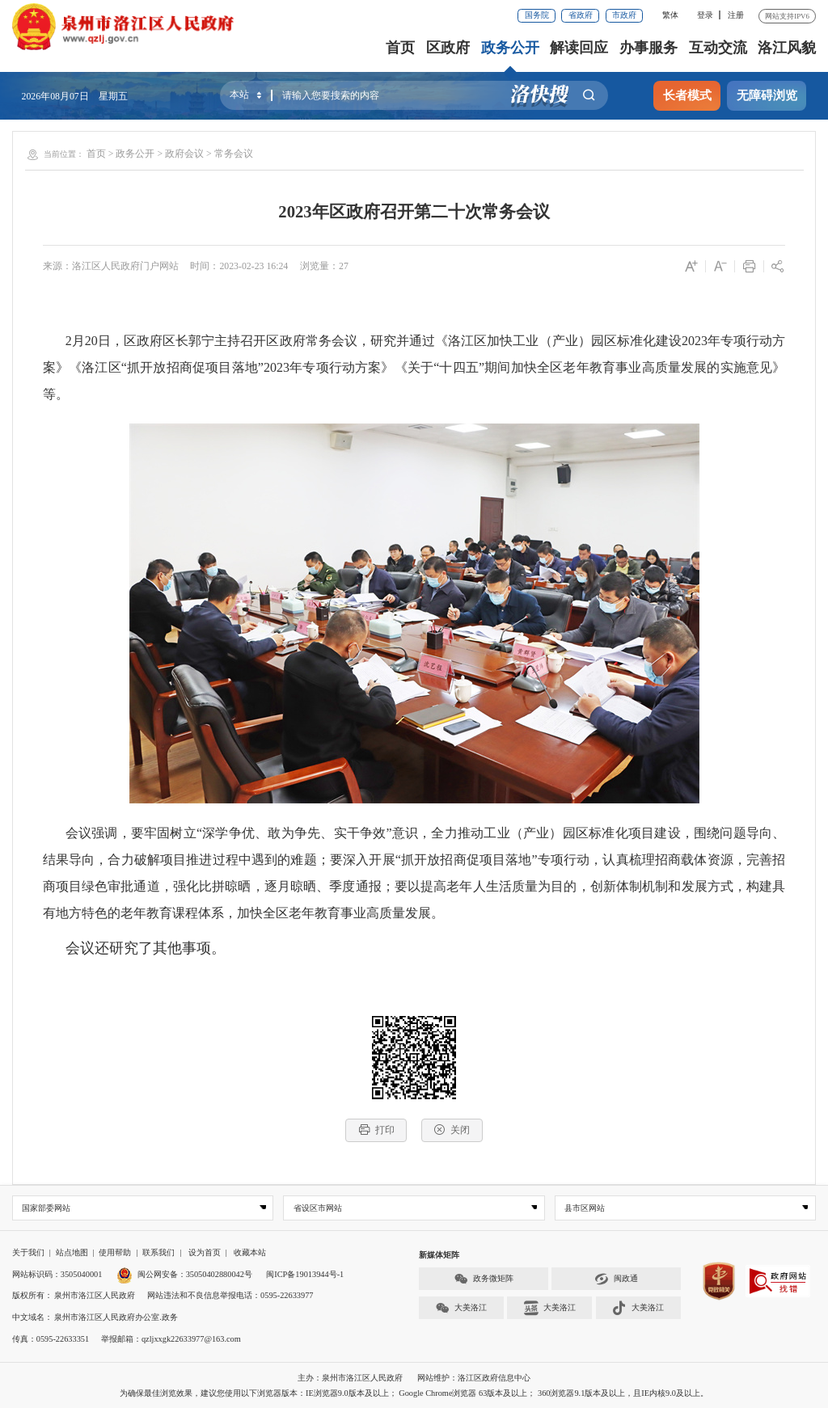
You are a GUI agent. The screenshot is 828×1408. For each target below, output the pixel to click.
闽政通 (616, 1279)
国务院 (537, 15)
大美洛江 (461, 1308)
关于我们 (28, 1253)
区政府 (448, 48)
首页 (400, 48)
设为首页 (204, 1253)
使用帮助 (115, 1253)
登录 (705, 15)
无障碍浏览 (767, 95)
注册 (736, 15)
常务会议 (233, 153)
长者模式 (687, 95)
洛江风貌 (787, 48)
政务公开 (510, 48)
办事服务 (648, 48)
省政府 (580, 15)
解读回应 (579, 48)
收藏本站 (250, 1253)
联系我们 (158, 1253)
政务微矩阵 (483, 1279)
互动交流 (718, 48)
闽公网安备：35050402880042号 (184, 1274)
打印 (376, 1129)
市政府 (624, 15)
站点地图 (72, 1253)
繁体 (670, 15)
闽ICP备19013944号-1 (305, 1274)
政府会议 (184, 153)
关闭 (451, 1129)
